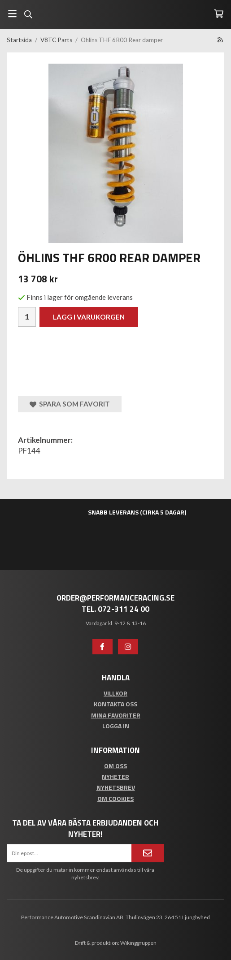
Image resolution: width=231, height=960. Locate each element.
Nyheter (115, 776)
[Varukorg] (219, 13)
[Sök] (28, 14)
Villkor (115, 693)
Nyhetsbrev (115, 787)
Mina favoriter (115, 715)
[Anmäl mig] (147, 853)
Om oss (115, 765)
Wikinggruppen (138, 942)
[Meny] (12, 13)
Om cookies (115, 798)
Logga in (115, 726)
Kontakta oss (115, 704)
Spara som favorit (70, 404)
